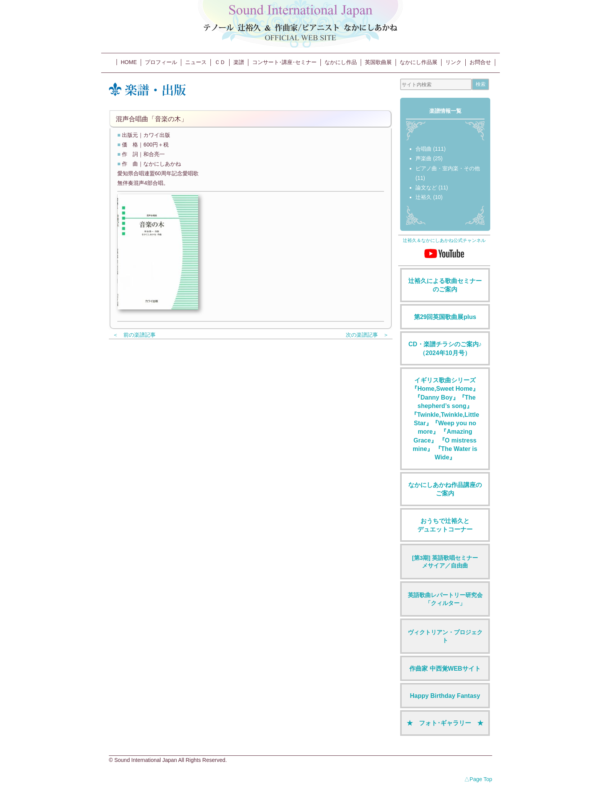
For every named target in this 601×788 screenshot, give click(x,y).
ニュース (196, 62)
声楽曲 (423, 158)
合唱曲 (423, 149)
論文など (426, 187)
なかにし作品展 (418, 62)
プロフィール (161, 62)
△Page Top (478, 779)
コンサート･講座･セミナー (284, 62)
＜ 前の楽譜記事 (134, 335)
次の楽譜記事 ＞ (367, 335)
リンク (453, 62)
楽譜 (238, 62)
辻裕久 (423, 197)
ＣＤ (220, 62)
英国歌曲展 (378, 62)
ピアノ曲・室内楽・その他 (447, 168)
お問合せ (480, 62)
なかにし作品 (341, 62)
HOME (129, 62)
